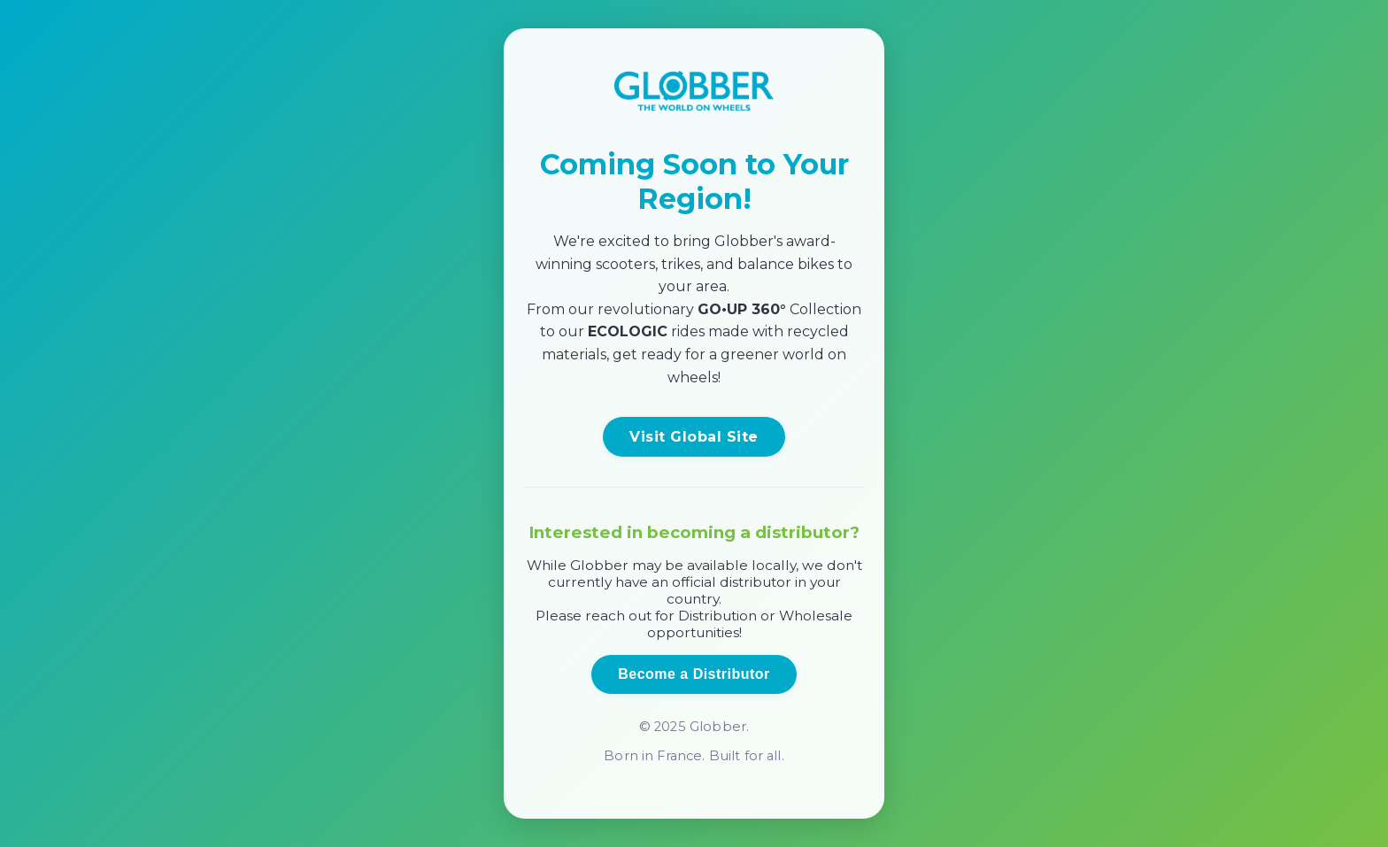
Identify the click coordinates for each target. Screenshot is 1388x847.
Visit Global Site (693, 436)
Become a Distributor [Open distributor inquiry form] (693, 673)
